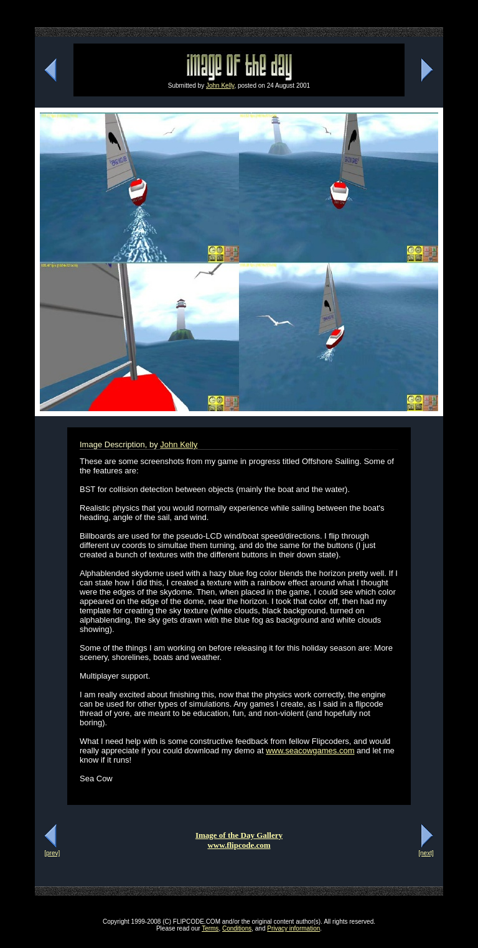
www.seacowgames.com (310, 750)
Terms (210, 928)
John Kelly (220, 85)
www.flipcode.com (238, 845)
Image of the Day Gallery (239, 835)
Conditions (236, 928)
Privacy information (293, 928)
